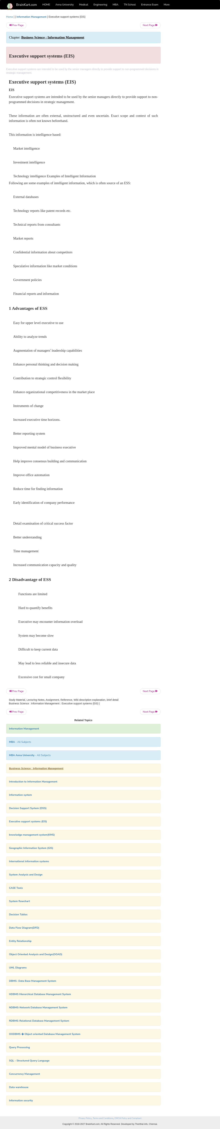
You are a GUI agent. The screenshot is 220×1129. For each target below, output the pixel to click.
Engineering (100, 4)
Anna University (64, 4)
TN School (130, 4)
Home (9, 17)
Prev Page (16, 25)
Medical (83, 4)
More (167, 4)
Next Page (150, 25)
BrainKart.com (26, 5)
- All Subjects (20, 742)
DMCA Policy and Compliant (127, 1118)
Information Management (31, 17)
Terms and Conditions (103, 1118)
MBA (115, 4)
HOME (46, 4)
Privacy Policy (85, 1118)
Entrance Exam (149, 4)
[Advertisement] (190, 69)
